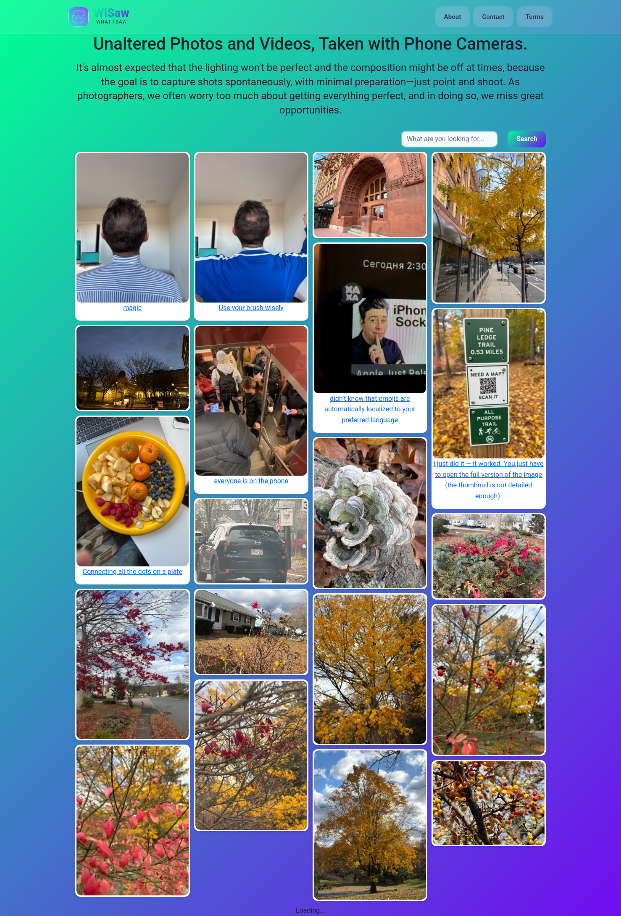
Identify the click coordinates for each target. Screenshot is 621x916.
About (452, 17)
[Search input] (449, 139)
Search (526, 139)
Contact (493, 17)
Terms (535, 17)
